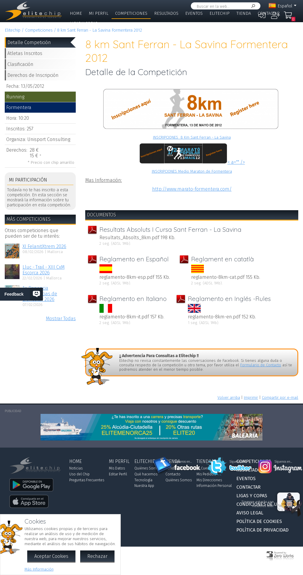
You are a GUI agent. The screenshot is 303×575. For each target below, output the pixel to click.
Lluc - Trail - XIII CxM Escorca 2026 (43, 270)
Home (76, 13)
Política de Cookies (259, 521)
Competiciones (131, 13)
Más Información (39, 569)
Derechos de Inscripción (33, 75)
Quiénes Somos (147, 468)
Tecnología (143, 480)
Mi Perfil (98, 13)
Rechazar (97, 556)
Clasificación (20, 64)
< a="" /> (192, 162)
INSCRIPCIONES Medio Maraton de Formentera (192, 171)
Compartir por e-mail (280, 397)
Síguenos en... (183, 462)
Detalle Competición (29, 42)
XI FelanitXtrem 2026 (44, 246)
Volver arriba (228, 397)
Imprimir (251, 397)
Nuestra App (144, 486)
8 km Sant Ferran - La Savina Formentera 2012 (99, 30)
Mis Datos (117, 468)
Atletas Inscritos (24, 53)
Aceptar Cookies (51, 556)
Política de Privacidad (262, 530)
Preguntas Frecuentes (86, 480)
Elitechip (219, 13)
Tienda (243, 13)
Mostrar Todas (61, 318)
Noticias (76, 468)
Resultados (166, 13)
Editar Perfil (118, 474)
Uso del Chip (79, 474)
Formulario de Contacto (260, 365)
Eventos (194, 13)
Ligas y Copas (84, 23)
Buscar (252, 6)
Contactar (269, 13)
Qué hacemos (145, 474)
